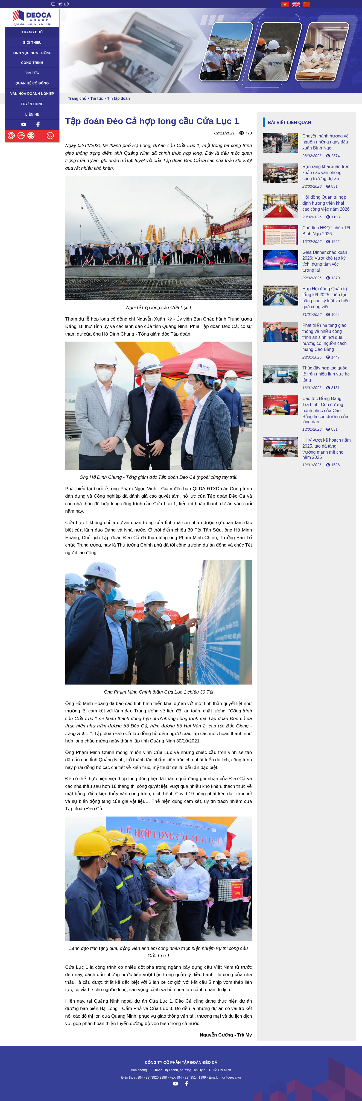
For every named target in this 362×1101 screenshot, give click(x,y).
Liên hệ (32, 114)
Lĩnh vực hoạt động (32, 53)
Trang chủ (32, 32)
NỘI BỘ (60, 4)
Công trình (32, 63)
